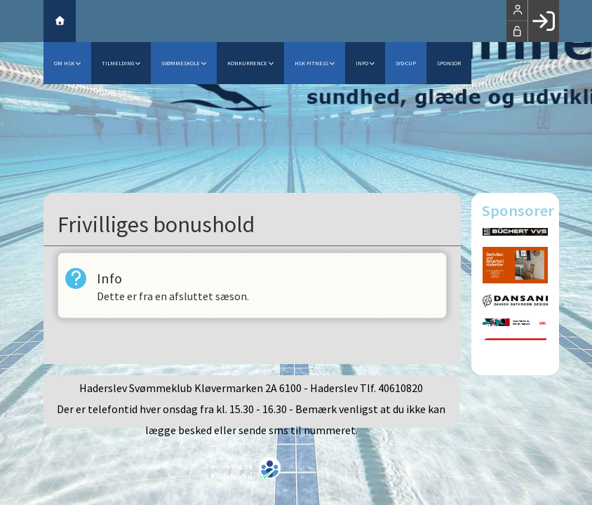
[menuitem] (59, 21)
